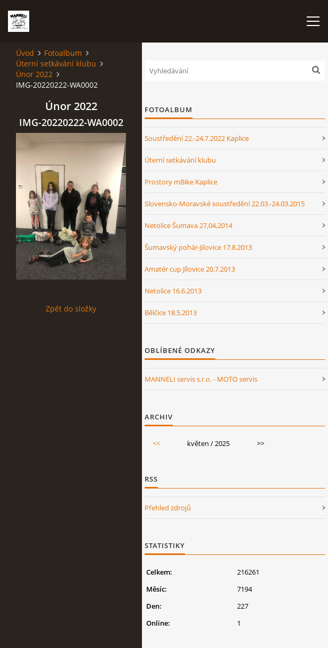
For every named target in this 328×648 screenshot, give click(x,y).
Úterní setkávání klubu (56, 63)
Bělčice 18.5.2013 (171, 312)
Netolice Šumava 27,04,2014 (188, 225)
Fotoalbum (63, 53)
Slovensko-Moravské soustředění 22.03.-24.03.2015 (225, 203)
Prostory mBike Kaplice (181, 182)
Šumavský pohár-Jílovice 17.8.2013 (198, 247)
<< (156, 443)
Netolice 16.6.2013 (173, 291)
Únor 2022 (34, 74)
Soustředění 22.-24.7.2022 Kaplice (197, 138)
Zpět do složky (71, 309)
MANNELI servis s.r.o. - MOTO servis (201, 379)
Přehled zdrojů (168, 507)
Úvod (25, 53)
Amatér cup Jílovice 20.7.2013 (190, 269)
